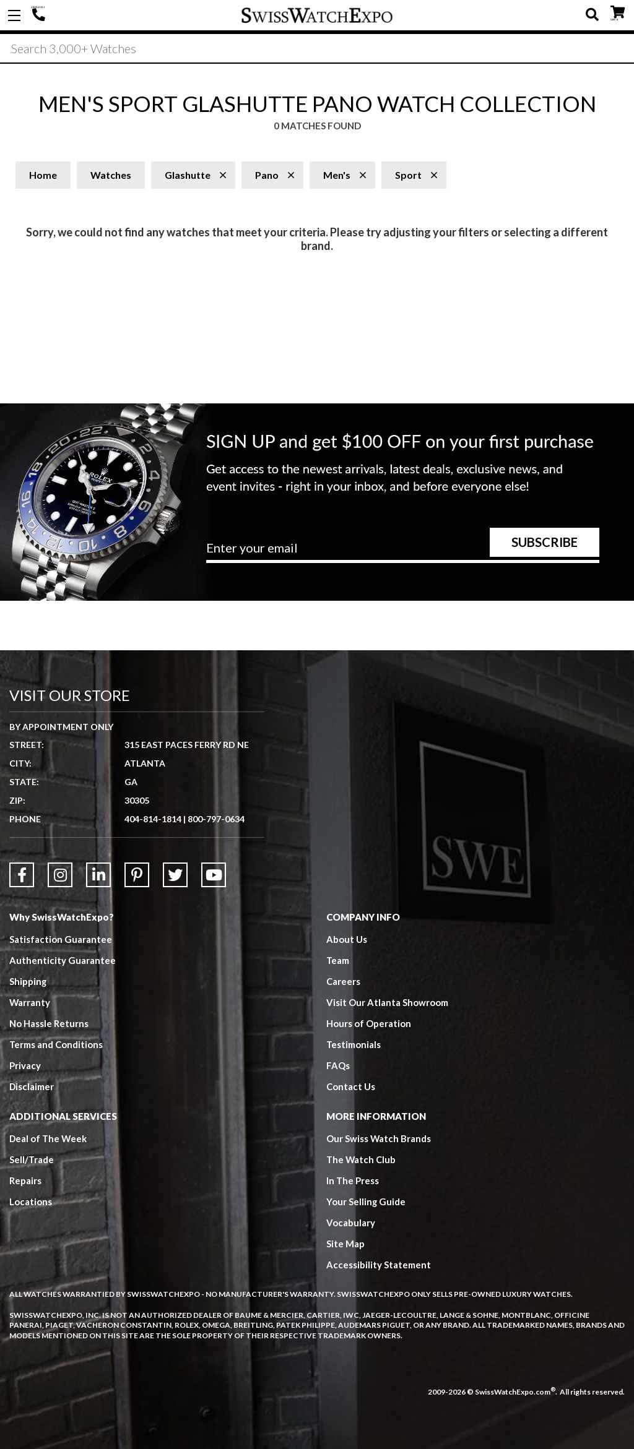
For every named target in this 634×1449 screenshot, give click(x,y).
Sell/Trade (31, 1159)
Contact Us (350, 1086)
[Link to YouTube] (213, 874)
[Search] (317, 49)
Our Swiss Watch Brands (379, 1138)
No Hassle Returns (49, 1023)
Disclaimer (31, 1086)
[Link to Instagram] (60, 874)
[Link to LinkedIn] (98, 874)
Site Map (345, 1243)
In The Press (353, 1180)
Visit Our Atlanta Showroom (387, 1002)
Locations (30, 1201)
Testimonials (353, 1044)
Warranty (30, 1002)
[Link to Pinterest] (136, 874)
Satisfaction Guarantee (60, 939)
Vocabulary (350, 1222)
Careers (343, 981)
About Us (346, 939)
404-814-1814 (40, 15)
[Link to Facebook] (21, 874)
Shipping (28, 981)
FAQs (338, 1065)
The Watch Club (361, 1159)
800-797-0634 (216, 819)
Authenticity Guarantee (62, 960)
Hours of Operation (368, 1023)
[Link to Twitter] (175, 874)
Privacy (25, 1065)
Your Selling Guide (366, 1201)
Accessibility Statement (378, 1264)
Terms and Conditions (56, 1044)
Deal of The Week (49, 1138)
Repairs (25, 1180)
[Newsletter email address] (402, 552)
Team (338, 960)
